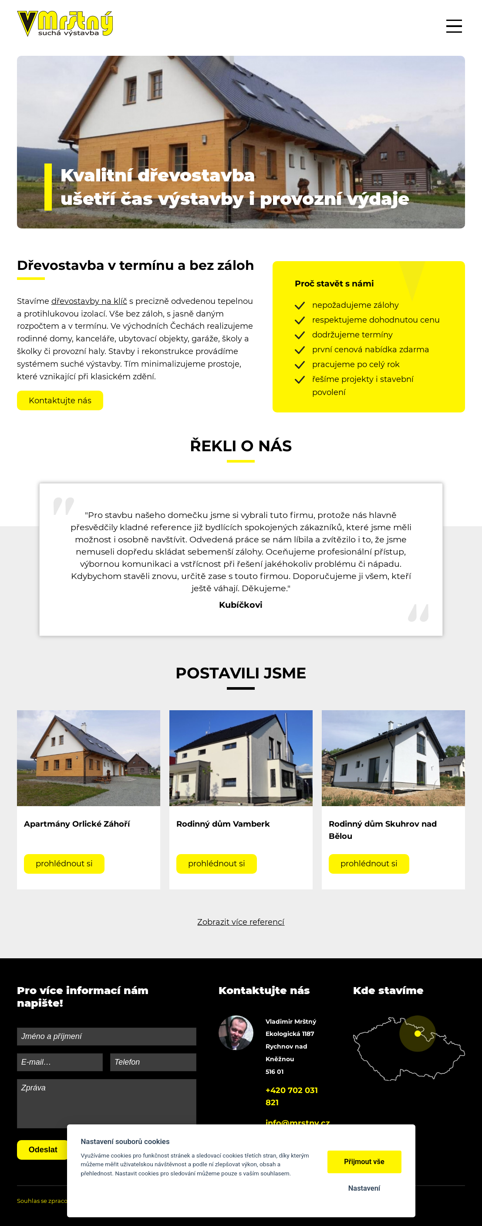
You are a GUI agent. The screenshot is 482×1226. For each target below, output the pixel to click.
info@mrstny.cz (298, 1123)
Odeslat (43, 1149)
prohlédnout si (64, 863)
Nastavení (364, 1188)
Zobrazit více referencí (240, 922)
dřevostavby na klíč (89, 301)
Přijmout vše (364, 1162)
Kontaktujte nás (60, 400)
